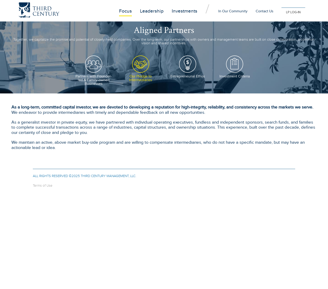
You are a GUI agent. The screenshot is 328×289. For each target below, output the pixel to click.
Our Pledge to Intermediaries (140, 78)
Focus (125, 11)
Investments (184, 11)
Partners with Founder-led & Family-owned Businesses (93, 80)
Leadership (152, 11)
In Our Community (232, 11)
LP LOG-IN (293, 12)
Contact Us (264, 11)
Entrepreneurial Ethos (187, 76)
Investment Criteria (234, 76)
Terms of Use (42, 186)
